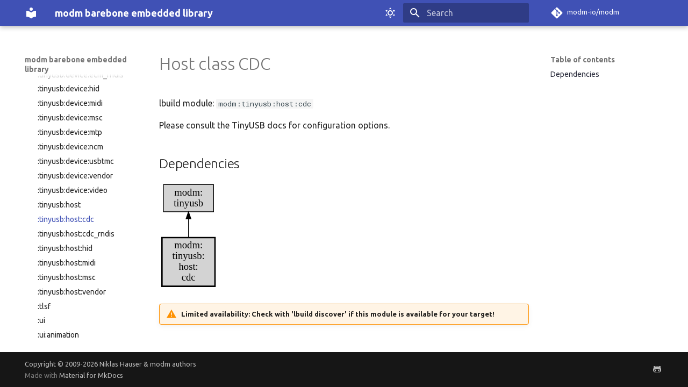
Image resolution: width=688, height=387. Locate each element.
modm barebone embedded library (76, 64)
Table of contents (582, 59)
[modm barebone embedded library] (31, 13)
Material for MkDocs (91, 375)
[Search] (466, 13)
